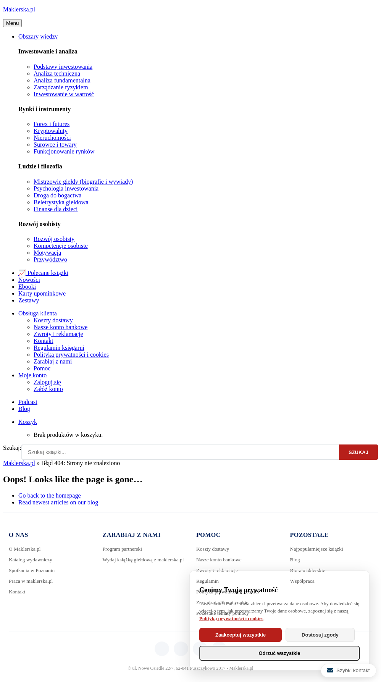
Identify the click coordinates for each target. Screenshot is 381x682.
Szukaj (358, 452)
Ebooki (27, 286)
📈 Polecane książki (43, 273)
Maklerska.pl (19, 9)
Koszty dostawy (53, 320)
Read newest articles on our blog (58, 502)
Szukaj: (12, 447)
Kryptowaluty (51, 131)
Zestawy (28, 300)
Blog (24, 409)
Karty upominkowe (42, 293)
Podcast (27, 402)
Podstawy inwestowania (63, 66)
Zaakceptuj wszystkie (241, 635)
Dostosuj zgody (323, 635)
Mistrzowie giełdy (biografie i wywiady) (83, 181)
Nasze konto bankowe (60, 327)
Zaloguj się (47, 382)
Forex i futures (51, 124)
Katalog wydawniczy (31, 559)
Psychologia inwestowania (66, 188)
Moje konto (32, 375)
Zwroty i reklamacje (58, 334)
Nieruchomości (52, 137)
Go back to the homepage (49, 495)
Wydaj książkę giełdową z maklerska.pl (131, 562)
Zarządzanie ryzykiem (61, 87)
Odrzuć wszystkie (279, 653)
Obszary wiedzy (38, 36)
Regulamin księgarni (59, 347)
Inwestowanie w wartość (64, 94)
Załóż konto (48, 389)
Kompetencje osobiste (61, 245)
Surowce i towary (55, 144)
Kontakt (43, 341)
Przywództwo (50, 259)
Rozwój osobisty (54, 239)
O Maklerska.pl (25, 549)
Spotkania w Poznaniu (33, 570)
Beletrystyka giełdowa (61, 202)
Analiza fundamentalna (62, 80)
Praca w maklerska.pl (32, 581)
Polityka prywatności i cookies (71, 354)
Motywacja (47, 252)
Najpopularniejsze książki (317, 549)
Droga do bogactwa (57, 195)
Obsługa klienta (37, 313)
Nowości (29, 279)
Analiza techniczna (57, 73)
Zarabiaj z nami (53, 361)
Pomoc (42, 368)
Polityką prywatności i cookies (231, 618)
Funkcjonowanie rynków (64, 151)
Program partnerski (123, 549)
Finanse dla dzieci (56, 209)
